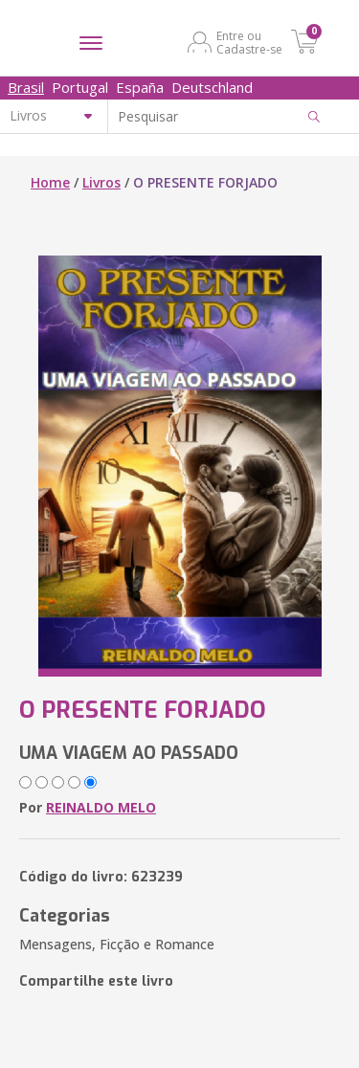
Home (50, 182)
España (140, 87)
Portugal (80, 87)
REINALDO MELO (101, 807)
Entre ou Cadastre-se (249, 42)
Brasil (26, 87)
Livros (101, 182)
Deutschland (212, 87)
